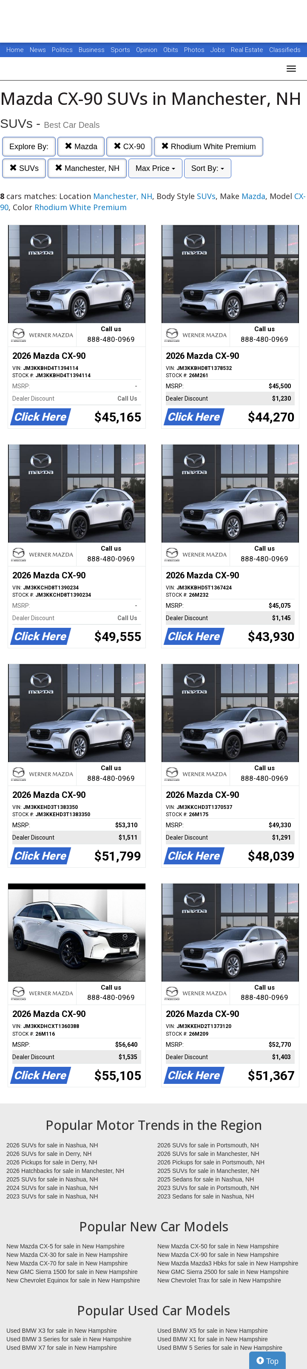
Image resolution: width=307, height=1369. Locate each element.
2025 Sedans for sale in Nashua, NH (205, 1179)
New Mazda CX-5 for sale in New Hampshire (65, 1246)
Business (92, 50)
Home (15, 50)
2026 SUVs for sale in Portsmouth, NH (208, 1145)
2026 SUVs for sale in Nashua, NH (52, 1145)
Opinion (147, 50)
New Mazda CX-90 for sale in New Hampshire (218, 1254)
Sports (121, 50)
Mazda (81, 146)
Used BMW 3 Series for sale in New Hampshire (68, 1339)
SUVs (24, 168)
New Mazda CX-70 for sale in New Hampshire (67, 1263)
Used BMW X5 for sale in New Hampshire (212, 1330)
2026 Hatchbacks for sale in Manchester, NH (65, 1170)
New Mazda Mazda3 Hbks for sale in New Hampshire (227, 1263)
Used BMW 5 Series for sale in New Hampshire (219, 1347)
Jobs (218, 50)
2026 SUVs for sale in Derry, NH (48, 1153)
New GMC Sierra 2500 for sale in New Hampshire (223, 1271)
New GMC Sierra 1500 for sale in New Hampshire (72, 1271)
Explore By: (28, 146)
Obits (171, 50)
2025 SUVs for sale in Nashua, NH (52, 1179)
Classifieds (285, 50)
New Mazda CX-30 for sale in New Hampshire (67, 1254)
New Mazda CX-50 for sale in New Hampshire (218, 1246)
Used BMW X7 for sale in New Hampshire (61, 1347)
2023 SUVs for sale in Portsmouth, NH (208, 1187)
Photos (195, 50)
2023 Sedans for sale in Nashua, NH (205, 1196)
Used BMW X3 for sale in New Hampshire (61, 1330)
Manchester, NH (87, 168)
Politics (62, 50)
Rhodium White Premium (208, 146)
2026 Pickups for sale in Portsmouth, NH (210, 1162)
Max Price (155, 168)
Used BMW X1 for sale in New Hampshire (212, 1339)
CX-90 (129, 146)
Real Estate (248, 50)
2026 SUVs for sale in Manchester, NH (208, 1153)
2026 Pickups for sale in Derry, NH (51, 1162)
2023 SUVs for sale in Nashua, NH (52, 1196)
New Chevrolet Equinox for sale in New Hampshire (73, 1280)
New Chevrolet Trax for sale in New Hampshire (219, 1280)
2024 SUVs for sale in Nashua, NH (52, 1187)
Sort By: (207, 168)
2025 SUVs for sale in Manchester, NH (208, 1170)
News (38, 50)
